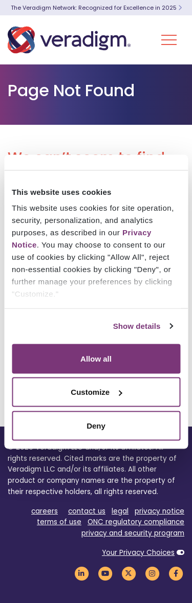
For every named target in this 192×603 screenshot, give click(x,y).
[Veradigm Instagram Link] (152, 573)
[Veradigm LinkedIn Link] (81, 573)
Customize (96, 392)
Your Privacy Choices (138, 552)
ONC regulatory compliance (136, 522)
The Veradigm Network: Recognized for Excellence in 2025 (96, 8)
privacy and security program (132, 533)
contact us (86, 511)
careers (44, 511)
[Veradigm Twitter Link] (128, 573)
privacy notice (159, 511)
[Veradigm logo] (69, 39)
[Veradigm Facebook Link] (175, 573)
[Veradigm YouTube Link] (105, 573)
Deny (96, 425)
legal (120, 511)
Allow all (96, 358)
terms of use (59, 522)
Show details (137, 326)
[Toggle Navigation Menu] (169, 40)
